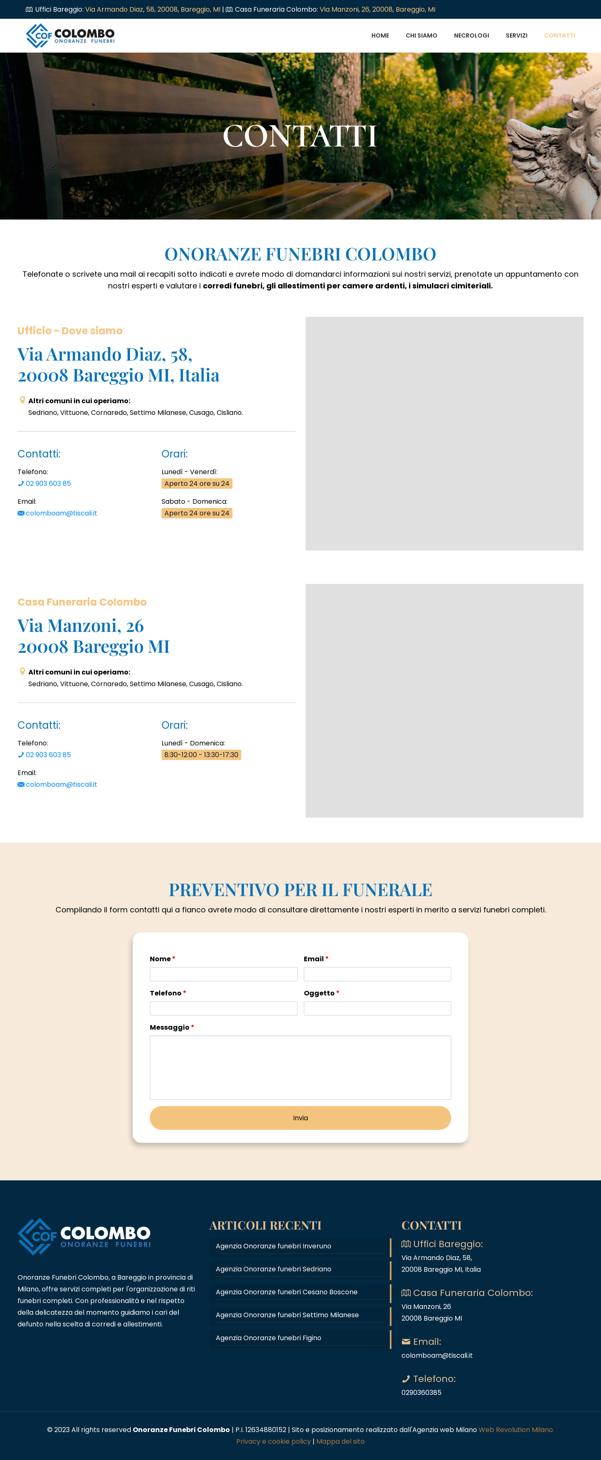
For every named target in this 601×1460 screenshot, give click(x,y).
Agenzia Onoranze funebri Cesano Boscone (287, 1292)
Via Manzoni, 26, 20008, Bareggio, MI (377, 9)
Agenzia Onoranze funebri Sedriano (273, 1269)
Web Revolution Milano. (516, 1430)
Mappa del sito (340, 1441)
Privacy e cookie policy (273, 1441)
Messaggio (172, 1027)
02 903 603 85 (44, 483)
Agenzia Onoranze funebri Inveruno (273, 1246)
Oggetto (322, 993)
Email (316, 959)
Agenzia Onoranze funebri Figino (268, 1338)
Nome (163, 959)
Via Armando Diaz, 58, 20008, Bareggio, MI (153, 9)
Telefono (168, 993)
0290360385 (422, 1392)
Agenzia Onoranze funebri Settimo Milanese (287, 1315)
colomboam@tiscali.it (57, 513)
